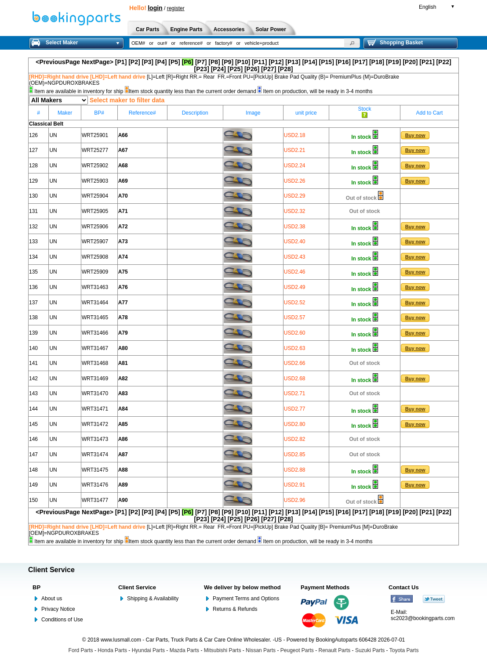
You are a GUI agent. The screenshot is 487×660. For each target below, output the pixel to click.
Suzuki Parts (370, 650)
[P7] (201, 61)
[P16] (343, 61)
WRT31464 (95, 302)
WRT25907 (95, 241)
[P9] (227, 61)
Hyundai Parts (148, 650)
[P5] (174, 61)
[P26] (251, 68)
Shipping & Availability (152, 598)
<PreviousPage (58, 61)
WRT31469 (95, 378)
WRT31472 (95, 424)
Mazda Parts (184, 650)
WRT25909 (95, 272)
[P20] (410, 61)
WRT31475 (95, 470)
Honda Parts (112, 650)
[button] (352, 43)
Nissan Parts (261, 650)
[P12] (276, 61)
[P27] (268, 68)
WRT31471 (95, 409)
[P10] (242, 61)
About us (51, 598)
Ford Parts (81, 650)
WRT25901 (95, 135)
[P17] (360, 61)
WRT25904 (95, 196)
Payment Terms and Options (246, 598)
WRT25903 (95, 181)
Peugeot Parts (297, 650)
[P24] (218, 68)
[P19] (393, 61)
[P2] (134, 61)
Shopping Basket (395, 42)
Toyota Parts (404, 650)
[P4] (161, 61)
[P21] (426, 61)
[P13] (292, 61)
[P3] (147, 61)
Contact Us (404, 587)
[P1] (121, 61)
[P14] (309, 61)
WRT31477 (95, 500)
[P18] (376, 61)
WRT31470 (95, 393)
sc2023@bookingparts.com (423, 618)
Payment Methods (325, 587)
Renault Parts (335, 650)
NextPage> (97, 61)
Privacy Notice (58, 609)
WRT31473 (95, 439)
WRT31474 (95, 454)
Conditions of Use (62, 620)
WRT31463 (95, 287)
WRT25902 (95, 165)
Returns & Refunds (235, 609)
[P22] (443, 61)
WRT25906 (95, 227)
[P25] (235, 68)
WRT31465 (95, 317)
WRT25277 (95, 150)
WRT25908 (95, 257)
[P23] (201, 68)
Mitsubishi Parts (222, 650)
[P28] (285, 68)
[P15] (326, 61)
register (176, 8)
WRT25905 (95, 211)
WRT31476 (95, 485)
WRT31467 (95, 348)
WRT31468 (95, 363)
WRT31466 (95, 333)
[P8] (214, 61)
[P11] (259, 61)
